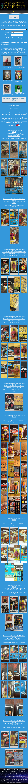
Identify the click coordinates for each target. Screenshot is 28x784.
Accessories (22, 769)
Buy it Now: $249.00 (19, 66)
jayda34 (8, 323)
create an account (20, 24)
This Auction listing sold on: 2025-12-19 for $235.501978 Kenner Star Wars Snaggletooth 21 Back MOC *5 (14, 200)
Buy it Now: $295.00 (20, 80)
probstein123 (10, 390)
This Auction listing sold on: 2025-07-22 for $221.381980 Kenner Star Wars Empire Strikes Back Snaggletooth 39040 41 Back (14, 587)
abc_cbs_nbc (9, 421)
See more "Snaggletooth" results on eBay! (14, 99)
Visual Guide (14, 17)
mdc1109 (8, 642)
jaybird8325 (9, 727)
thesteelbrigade (9, 592)
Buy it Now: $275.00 (8, 80)
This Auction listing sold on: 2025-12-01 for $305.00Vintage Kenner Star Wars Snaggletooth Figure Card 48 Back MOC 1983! (14, 318)
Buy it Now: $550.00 (20, 92)
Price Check (5, 771)
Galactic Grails (22, 771)
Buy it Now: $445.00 (8, 93)
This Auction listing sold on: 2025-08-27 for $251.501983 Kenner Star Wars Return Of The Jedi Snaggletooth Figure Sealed (14, 385)
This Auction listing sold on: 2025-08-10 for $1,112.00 (14, 519)
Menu (14, 12)
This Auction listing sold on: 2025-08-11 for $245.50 (14, 416)
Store (8, 769)
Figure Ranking (13, 771)
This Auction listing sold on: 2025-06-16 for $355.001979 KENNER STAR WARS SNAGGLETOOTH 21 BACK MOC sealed (14, 638)
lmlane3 (8, 256)
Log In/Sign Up (14, 773)
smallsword (10, 205)
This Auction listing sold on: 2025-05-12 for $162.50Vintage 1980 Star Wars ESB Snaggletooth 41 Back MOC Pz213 (14, 723)
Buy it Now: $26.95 (8, 66)
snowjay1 (8, 138)
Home (4, 769)
